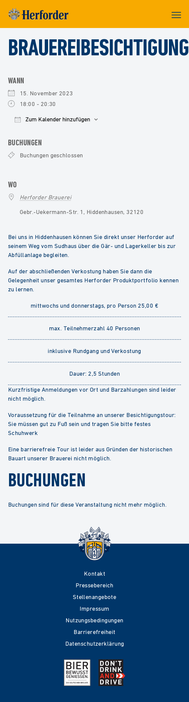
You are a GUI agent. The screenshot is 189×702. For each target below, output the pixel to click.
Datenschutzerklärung (94, 643)
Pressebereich (94, 585)
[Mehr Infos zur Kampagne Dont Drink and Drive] (112, 672)
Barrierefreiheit (94, 631)
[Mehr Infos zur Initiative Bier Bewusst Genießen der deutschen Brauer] (77, 672)
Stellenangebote (95, 596)
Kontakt (94, 573)
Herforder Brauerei (45, 197)
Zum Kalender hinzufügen (52, 119)
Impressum (94, 608)
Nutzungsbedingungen (94, 620)
